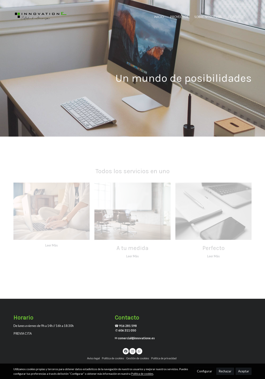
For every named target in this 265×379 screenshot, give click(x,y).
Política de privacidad (163, 358)
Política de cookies (113, 358)
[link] (40, 17)
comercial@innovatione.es (136, 338)
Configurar (204, 371)
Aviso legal (93, 358)
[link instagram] (132, 350)
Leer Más (51, 245)
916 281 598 (128, 326)
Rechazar (225, 371)
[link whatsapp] (139, 350)
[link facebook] (126, 350)
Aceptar (243, 371)
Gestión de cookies (137, 358)
